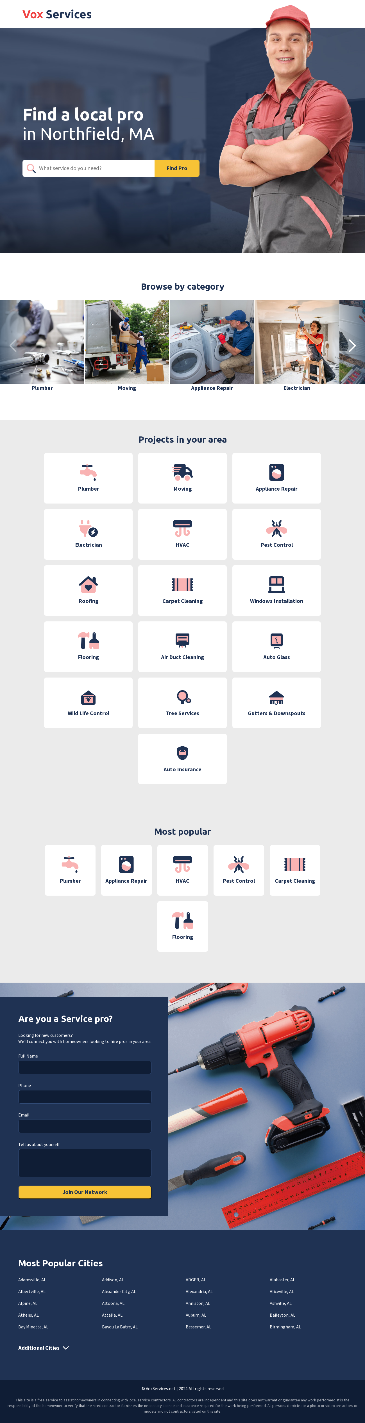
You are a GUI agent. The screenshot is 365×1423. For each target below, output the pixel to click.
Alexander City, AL (119, 1292)
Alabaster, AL (282, 1280)
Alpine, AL (27, 1303)
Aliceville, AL (282, 1292)
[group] (42, 346)
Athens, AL (28, 1315)
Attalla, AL (112, 1315)
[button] (352, 346)
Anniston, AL (198, 1303)
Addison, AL (113, 1280)
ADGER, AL (196, 1280)
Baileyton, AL (282, 1315)
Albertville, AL (32, 1292)
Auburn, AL (196, 1315)
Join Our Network (84, 1192)
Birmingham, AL (285, 1327)
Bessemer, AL (198, 1327)
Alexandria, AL (199, 1292)
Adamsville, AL (32, 1280)
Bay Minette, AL (33, 1327)
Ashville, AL (281, 1303)
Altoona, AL (113, 1303)
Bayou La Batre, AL (120, 1327)
